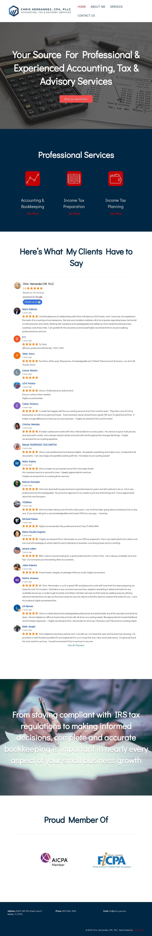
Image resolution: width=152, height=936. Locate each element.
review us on (32, 301)
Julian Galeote (29, 565)
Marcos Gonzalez (31, 481)
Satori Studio (138, 930)
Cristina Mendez (31, 424)
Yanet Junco (28, 353)
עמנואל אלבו (28, 383)
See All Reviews (76, 645)
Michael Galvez (30, 518)
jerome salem (29, 548)
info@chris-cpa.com (117, 911)
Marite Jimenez (30, 578)
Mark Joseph (28, 626)
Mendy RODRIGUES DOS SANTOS (39, 444)
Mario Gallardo (29, 309)
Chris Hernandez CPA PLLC (38, 284)
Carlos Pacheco (30, 403)
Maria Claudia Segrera (33, 531)
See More (32, 213)
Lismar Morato (29, 370)
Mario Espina (29, 461)
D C (24, 337)
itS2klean (27, 502)
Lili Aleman (27, 606)
